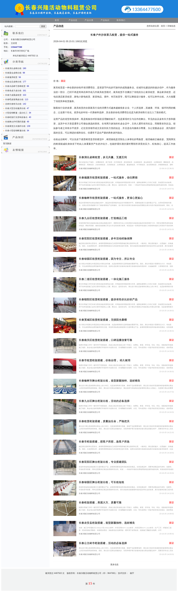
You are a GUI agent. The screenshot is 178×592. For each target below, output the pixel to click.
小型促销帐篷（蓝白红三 (16, 113)
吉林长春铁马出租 (13, 104)
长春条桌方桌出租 (13, 90)
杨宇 (132, 573)
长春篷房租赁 (11, 77)
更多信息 (114, 564)
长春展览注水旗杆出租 (15, 126)
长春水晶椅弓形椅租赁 (15, 86)
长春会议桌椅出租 (13, 82)
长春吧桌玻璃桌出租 (14, 99)
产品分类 (89, 20)
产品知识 (105, 20)
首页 (57, 20)
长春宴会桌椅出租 (13, 73)
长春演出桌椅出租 (13, 68)
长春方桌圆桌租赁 (13, 95)
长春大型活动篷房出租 (15, 108)
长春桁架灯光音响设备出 (16, 117)
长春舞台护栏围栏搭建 (15, 122)
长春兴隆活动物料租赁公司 (89, 168)
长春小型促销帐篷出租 (15, 130)
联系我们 (121, 20)
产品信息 (73, 20)
